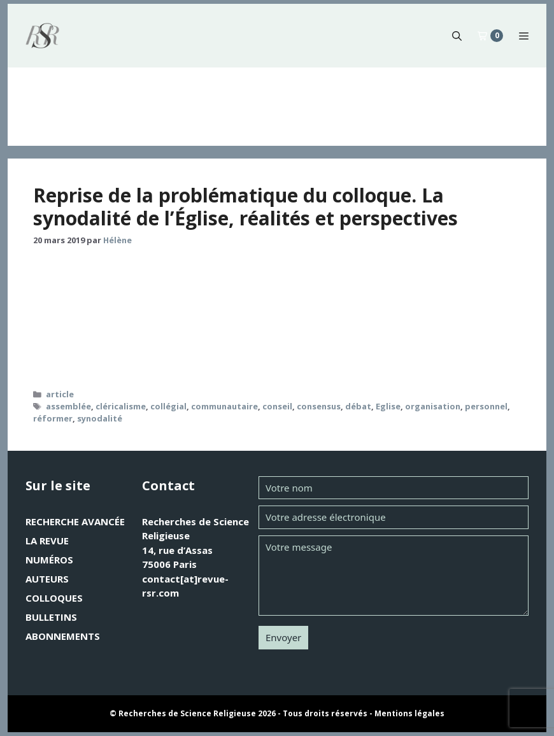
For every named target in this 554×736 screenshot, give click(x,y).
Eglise (388, 406)
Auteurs (47, 578)
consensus (319, 406)
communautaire (224, 406)
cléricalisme (121, 406)
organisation (432, 406)
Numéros (49, 559)
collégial (168, 406)
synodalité (99, 418)
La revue (47, 540)
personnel (486, 406)
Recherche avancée (75, 521)
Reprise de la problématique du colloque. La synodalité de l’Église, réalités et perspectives (245, 206)
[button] (456, 36)
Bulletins (51, 617)
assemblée (68, 406)
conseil (277, 406)
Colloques (54, 597)
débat (358, 406)
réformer (53, 418)
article (60, 394)
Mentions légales (409, 713)
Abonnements (62, 636)
